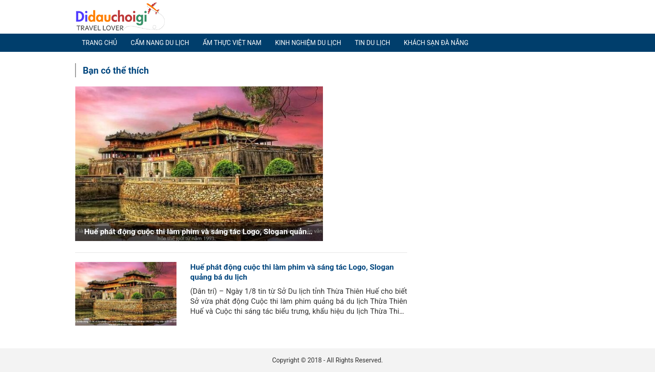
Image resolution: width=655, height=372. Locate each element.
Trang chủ (99, 42)
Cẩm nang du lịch (160, 42)
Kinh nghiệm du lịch (308, 42)
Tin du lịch (372, 42)
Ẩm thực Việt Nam (232, 42)
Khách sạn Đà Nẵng (436, 42)
